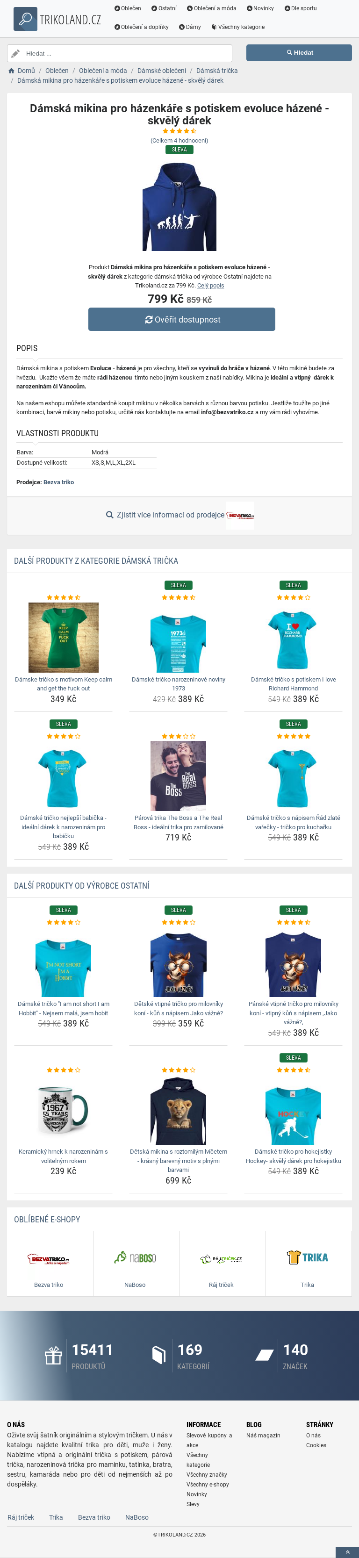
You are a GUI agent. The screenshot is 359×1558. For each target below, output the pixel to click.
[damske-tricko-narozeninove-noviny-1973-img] (178, 638)
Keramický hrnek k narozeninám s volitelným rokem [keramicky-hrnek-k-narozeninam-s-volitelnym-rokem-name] (63, 1156)
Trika (56, 1517)
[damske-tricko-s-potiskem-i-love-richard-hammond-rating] (293, 598)
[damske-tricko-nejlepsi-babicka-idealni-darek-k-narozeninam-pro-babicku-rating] (63, 736)
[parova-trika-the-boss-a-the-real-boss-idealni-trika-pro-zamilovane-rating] (178, 736)
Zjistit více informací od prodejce (179, 516)
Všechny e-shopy (208, 1484)
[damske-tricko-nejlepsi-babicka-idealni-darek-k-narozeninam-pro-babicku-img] (63, 776)
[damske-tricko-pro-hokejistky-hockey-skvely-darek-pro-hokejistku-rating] (293, 1070)
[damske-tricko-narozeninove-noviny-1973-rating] (178, 598)
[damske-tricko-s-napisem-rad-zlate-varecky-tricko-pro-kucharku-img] (293, 776)
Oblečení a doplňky (142, 27)
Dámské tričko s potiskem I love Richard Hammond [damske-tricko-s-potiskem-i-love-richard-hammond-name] (293, 684)
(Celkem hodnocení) (179, 140)
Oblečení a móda (212, 8)
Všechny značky (207, 1475)
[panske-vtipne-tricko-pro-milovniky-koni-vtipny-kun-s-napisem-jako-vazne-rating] (293, 922)
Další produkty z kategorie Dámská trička (96, 561)
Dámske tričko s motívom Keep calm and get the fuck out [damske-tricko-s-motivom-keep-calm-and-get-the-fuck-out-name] (63, 684)
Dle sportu (301, 8)
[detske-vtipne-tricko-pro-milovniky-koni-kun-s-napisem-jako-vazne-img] (178, 962)
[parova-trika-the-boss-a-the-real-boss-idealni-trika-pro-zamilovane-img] (178, 776)
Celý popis (210, 285)
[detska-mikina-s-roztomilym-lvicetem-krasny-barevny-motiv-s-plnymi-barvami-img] (178, 1110)
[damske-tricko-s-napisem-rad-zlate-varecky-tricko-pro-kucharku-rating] (293, 736)
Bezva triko (58, 482)
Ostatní (165, 8)
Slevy (193, 1504)
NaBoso (137, 1517)
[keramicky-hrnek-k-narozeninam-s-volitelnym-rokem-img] (63, 1110)
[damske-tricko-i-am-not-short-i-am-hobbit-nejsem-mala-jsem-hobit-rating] (63, 922)
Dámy (191, 27)
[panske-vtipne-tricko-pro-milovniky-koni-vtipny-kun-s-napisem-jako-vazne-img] (293, 962)
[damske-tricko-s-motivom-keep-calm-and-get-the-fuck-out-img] (63, 638)
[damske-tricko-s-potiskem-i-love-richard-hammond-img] (293, 638)
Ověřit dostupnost (182, 319)
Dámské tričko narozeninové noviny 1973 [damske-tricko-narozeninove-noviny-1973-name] (178, 684)
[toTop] (347, 1552)
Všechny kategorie (239, 27)
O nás (313, 1435)
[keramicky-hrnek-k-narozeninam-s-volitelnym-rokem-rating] (63, 1070)
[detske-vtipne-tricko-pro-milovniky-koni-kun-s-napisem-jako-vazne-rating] (178, 922)
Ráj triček (20, 1517)
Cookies (316, 1445)
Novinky (261, 8)
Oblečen (129, 8)
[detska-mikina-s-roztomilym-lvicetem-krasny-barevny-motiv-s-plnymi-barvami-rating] (178, 1070)
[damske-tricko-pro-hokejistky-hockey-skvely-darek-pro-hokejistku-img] (293, 1110)
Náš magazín (263, 1435)
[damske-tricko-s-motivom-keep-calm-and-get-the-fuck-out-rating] (63, 598)
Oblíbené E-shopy (47, 1219)
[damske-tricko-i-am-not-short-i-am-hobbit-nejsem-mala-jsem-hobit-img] (63, 962)
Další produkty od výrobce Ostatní (82, 885)
